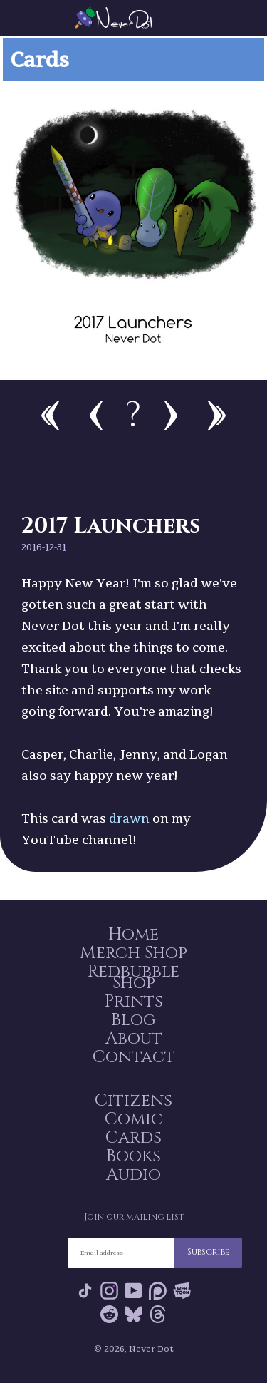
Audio (133, 1175)
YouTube (133, 1291)
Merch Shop (133, 953)
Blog (133, 1020)
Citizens (133, 1100)
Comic (134, 1119)
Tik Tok (85, 1291)
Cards (133, 1137)
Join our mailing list (134, 1217)
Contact (134, 1057)
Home (133, 934)
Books (133, 1156)
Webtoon (182, 1291)
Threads (158, 1314)
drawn (129, 818)
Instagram (109, 1291)
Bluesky (133, 1314)
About (133, 1038)
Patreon (158, 1291)
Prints (134, 1001)
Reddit (109, 1314)
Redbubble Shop (133, 977)
